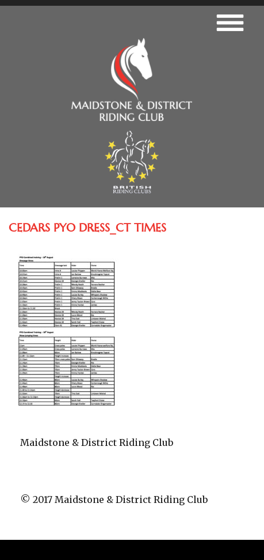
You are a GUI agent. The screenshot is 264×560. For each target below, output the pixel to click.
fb (132, 478)
